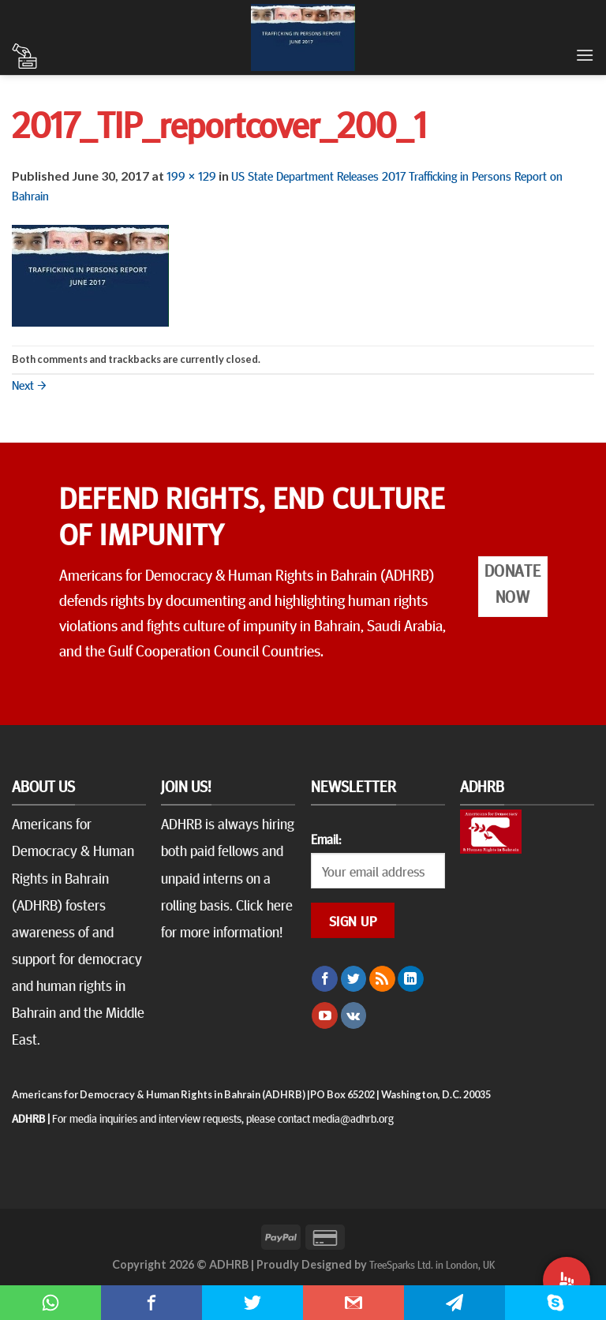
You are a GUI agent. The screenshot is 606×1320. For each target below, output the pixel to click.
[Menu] (584, 55)
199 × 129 (191, 175)
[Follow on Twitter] (354, 979)
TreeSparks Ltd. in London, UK (432, 1264)
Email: (326, 838)
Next (29, 384)
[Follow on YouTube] (325, 1015)
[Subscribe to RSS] (382, 979)
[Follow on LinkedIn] (411, 979)
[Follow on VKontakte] (354, 1015)
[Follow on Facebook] (325, 979)
